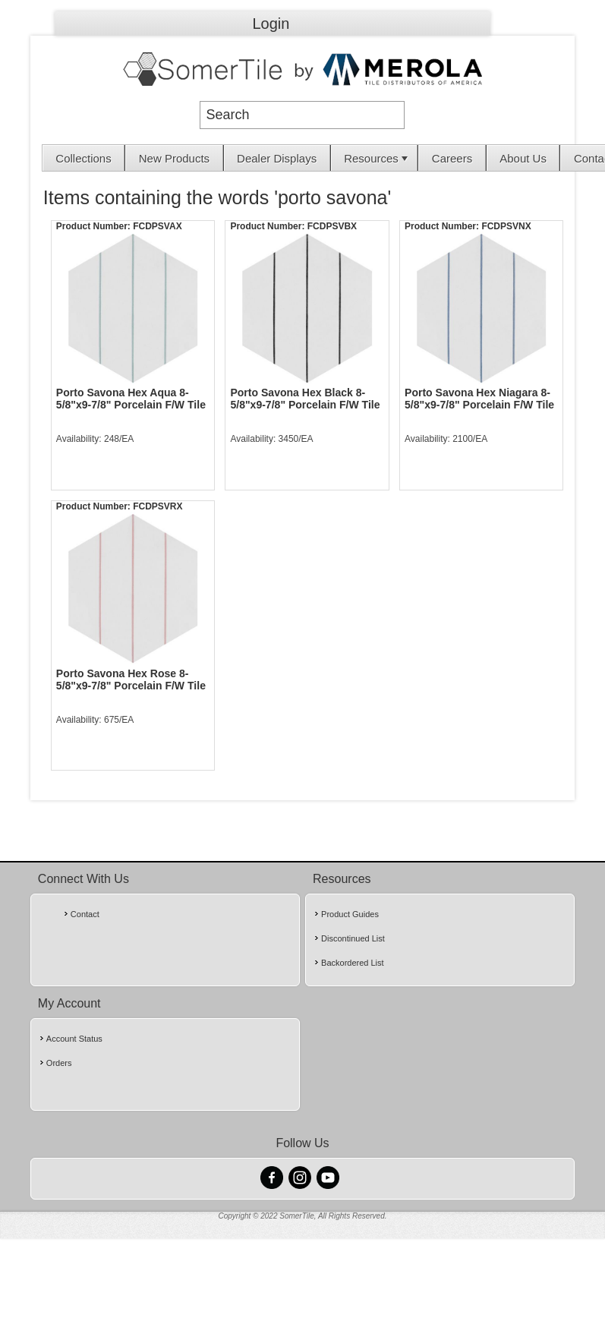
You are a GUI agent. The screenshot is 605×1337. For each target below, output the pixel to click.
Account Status (74, 1038)
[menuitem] (84, 158)
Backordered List (352, 962)
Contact (85, 914)
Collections (83, 158)
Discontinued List (353, 938)
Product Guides (350, 914)
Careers (452, 158)
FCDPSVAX (157, 226)
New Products (174, 158)
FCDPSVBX (332, 226)
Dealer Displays (277, 158)
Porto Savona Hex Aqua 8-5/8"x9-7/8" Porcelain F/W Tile (131, 398)
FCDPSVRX (157, 506)
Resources (377, 158)
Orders (59, 1062)
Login (271, 23)
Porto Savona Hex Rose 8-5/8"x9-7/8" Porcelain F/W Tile (131, 679)
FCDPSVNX (506, 226)
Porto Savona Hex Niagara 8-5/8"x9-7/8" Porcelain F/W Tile (479, 398)
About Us (523, 158)
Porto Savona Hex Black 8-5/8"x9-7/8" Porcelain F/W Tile (305, 398)
